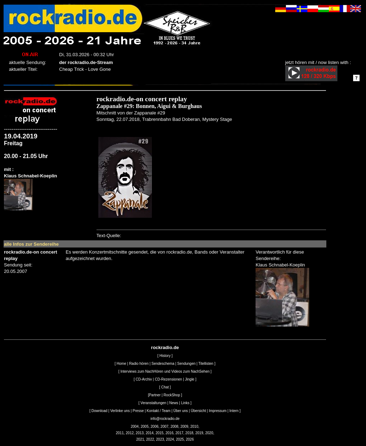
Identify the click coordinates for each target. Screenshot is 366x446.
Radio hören (138, 364)
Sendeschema (163, 364)
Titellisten (205, 364)
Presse (138, 411)
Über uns (180, 411)
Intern (234, 411)
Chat (165, 387)
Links (185, 403)
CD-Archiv (144, 379)
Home (121, 364)
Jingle (189, 379)
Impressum (217, 411)
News (173, 403)
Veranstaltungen (153, 403)
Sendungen (186, 364)
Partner (155, 395)
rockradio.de (165, 347)
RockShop (172, 395)
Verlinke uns (119, 411)
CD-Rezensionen (168, 379)
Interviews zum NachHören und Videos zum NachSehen (164, 371)
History (164, 356)
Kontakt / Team (158, 411)
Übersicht (198, 411)
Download (99, 411)
